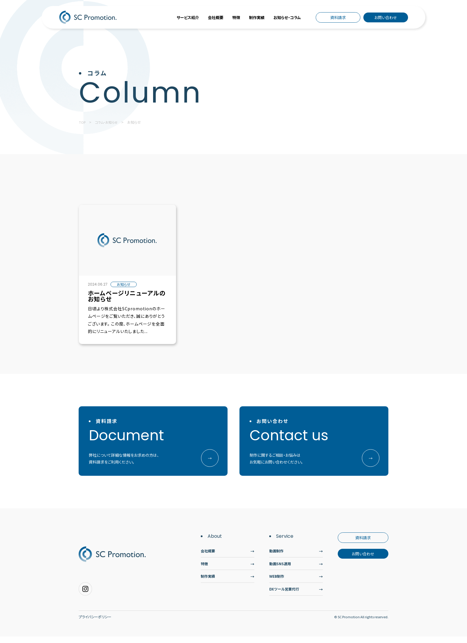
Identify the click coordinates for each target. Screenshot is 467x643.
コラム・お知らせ (108, 122)
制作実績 (256, 17)
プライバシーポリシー (95, 623)
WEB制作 (277, 581)
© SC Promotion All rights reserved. (359, 623)
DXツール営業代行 (285, 595)
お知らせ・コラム (287, 17)
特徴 (236, 17)
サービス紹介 (188, 17)
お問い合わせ (385, 17)
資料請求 (338, 17)
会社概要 (215, 17)
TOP (82, 122)
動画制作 (277, 554)
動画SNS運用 (280, 567)
